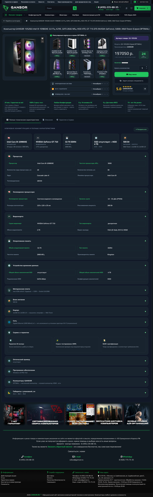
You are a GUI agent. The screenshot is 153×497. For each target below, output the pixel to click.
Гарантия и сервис (11, 2)
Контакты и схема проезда (11, 482)
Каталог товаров (14, 14)
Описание (48, 120)
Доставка (50, 476)
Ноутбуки (75, 15)
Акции (96, 2)
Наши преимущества (65, 2)
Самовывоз (51, 482)
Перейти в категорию (11, 21)
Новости (41, 2)
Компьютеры (50, 15)
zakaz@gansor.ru (76, 460)
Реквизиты (5, 484)
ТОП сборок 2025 (130, 15)
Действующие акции (8, 476)
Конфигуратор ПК (35, 15)
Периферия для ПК (113, 15)
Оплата (49, 478)
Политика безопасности (56, 480)
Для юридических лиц (83, 2)
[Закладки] (131, 8)
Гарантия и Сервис (65, 120)
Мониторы (64, 15)
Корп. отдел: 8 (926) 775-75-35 (83, 482)
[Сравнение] (126, 8)
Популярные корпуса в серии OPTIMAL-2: (70, 35)
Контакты (51, 2)
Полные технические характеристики (23, 120)
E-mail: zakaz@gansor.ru (80, 480)
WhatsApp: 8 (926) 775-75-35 (83, 478)
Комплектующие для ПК (92, 15)
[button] (108, 7)
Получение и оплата (28, 2)
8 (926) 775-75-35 (126, 460)
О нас (3, 478)
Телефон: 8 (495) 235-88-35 (82, 476)
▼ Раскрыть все (141, 129)
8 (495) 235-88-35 (88, 444)
